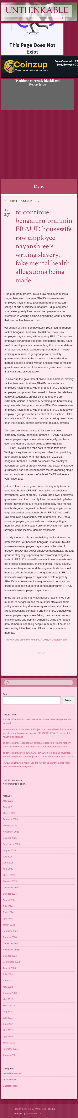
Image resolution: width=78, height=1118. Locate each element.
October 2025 (10, 838)
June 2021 (8, 1024)
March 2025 (9, 875)
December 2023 (11, 943)
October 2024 (10, 894)
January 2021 (10, 1055)
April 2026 (8, 807)
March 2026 (9, 813)
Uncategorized (59, 639)
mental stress (9, 1079)
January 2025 (10, 881)
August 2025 (9, 850)
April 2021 (8, 1036)
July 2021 (8, 1017)
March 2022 (9, 1005)
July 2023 (8, 974)
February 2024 (10, 931)
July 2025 (8, 856)
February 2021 (10, 1049)
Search (6, 694)
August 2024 (9, 900)
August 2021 (9, 1011)
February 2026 (10, 819)
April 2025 (8, 869)
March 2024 (9, 924)
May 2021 (8, 1030)
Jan (7, 211)
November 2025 (11, 831)
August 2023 (9, 968)
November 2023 (11, 949)
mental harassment (12, 1073)
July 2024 (8, 906)
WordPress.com (34, 1113)
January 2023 (10, 993)
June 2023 (8, 980)
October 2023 (10, 956)
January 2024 (10, 937)
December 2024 (11, 887)
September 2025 (11, 844)
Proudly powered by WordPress (30, 1109)
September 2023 (11, 962)
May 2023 (8, 987)
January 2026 (10, 825)
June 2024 (8, 912)
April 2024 (8, 918)
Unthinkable (36, 11)
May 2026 (8, 801)
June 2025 (8, 862)
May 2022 (8, 999)
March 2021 (9, 1042)
